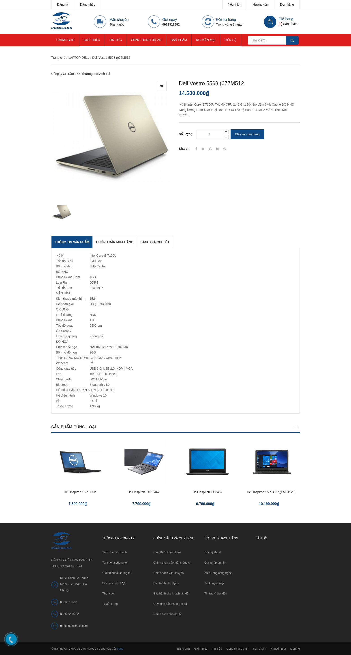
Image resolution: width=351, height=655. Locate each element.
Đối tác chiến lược (114, 583)
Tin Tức (115, 40)
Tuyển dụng (110, 603)
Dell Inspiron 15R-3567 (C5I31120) (271, 492)
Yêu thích (234, 4)
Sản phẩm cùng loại (73, 427)
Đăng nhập (87, 4)
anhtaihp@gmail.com (74, 625)
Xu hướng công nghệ (218, 573)
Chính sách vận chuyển (168, 573)
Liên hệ (230, 40)
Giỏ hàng (285, 19)
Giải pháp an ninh (215, 562)
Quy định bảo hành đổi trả (170, 603)
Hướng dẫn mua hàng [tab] (114, 242)
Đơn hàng (287, 4)
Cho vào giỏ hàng (247, 134)
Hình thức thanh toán (167, 552)
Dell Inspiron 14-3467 (207, 492)
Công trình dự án (146, 40)
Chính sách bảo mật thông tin (172, 562)
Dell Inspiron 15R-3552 (80, 492)
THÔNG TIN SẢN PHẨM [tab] (72, 242)
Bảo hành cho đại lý (166, 583)
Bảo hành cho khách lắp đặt (171, 593)
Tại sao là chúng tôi (115, 562)
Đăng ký (62, 4)
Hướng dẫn (261, 4)
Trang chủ (65, 40)
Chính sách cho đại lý (167, 614)
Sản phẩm (179, 40)
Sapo (120, 648)
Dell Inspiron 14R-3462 (144, 492)
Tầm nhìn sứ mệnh (114, 552)
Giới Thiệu (91, 40)
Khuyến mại (205, 40)
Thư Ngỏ (108, 593)
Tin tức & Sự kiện (215, 593)
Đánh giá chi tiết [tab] (154, 242)
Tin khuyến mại (214, 583)
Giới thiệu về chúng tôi (116, 573)
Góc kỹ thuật (212, 552)
